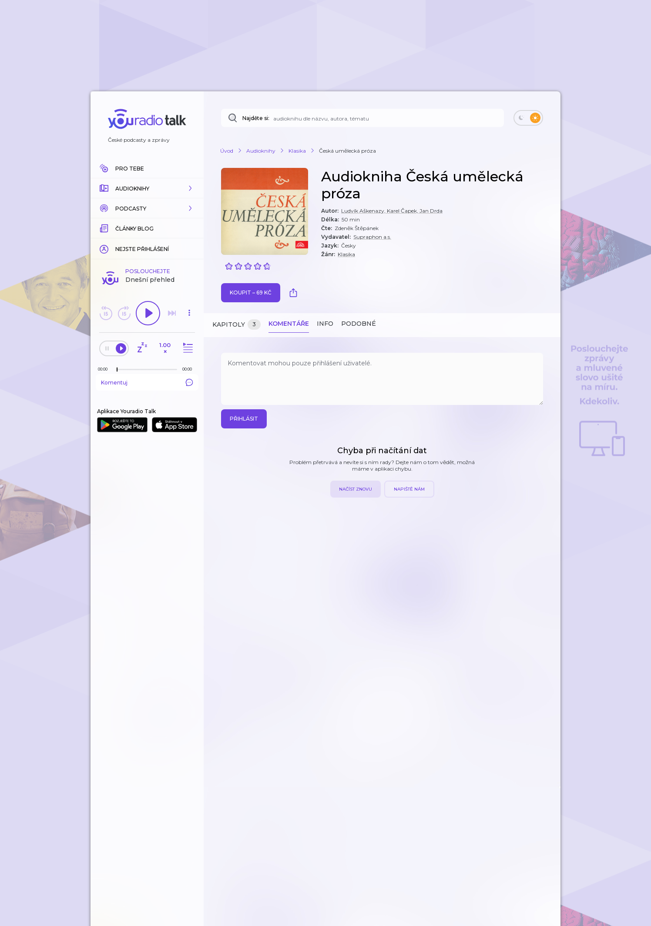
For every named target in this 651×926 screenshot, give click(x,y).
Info (325, 324)
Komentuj (147, 382)
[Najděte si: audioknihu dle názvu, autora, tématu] (362, 118)
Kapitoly (236, 325)
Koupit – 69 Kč (251, 292)
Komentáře (288, 324)
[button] (147, 188)
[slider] (117, 369)
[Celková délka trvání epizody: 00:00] (189, 369)
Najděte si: (255, 118)
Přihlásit (244, 418)
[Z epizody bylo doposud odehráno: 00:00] (105, 369)
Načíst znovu (355, 489)
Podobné (358, 324)
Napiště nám (409, 489)
